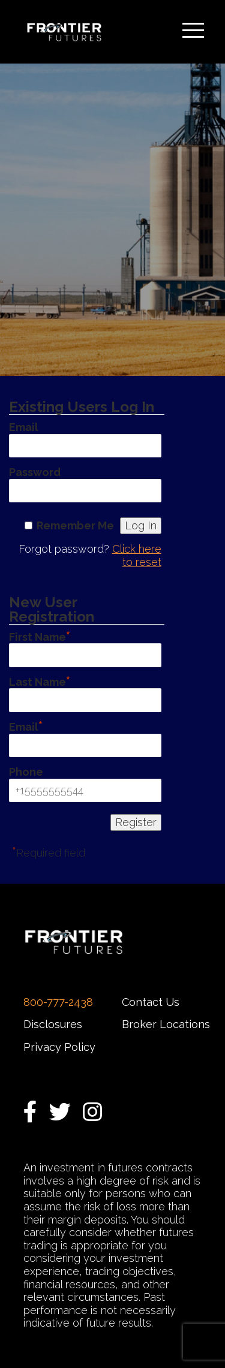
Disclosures (52, 1024)
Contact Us (150, 1002)
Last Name (39, 680)
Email (23, 427)
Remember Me (75, 525)
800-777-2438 (58, 1002)
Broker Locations (166, 1024)
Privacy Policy (59, 1047)
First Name (39, 635)
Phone (26, 772)
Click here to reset (136, 555)
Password (35, 472)
